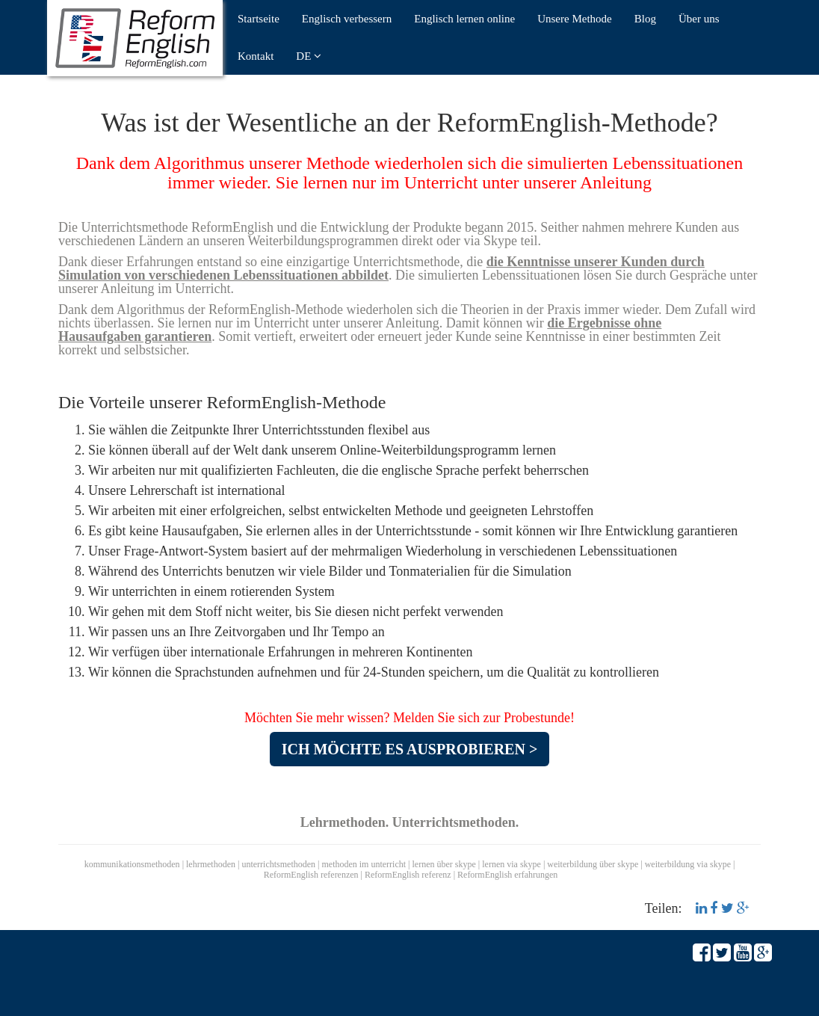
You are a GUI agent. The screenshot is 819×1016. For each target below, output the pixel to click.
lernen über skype (444, 864)
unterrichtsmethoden (278, 864)
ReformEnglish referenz (408, 874)
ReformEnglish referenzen (311, 874)
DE (308, 56)
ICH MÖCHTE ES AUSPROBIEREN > (410, 749)
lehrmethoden (210, 864)
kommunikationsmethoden (132, 864)
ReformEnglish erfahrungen (507, 874)
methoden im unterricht (363, 864)
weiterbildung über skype (592, 864)
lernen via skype (511, 864)
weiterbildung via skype (688, 864)
